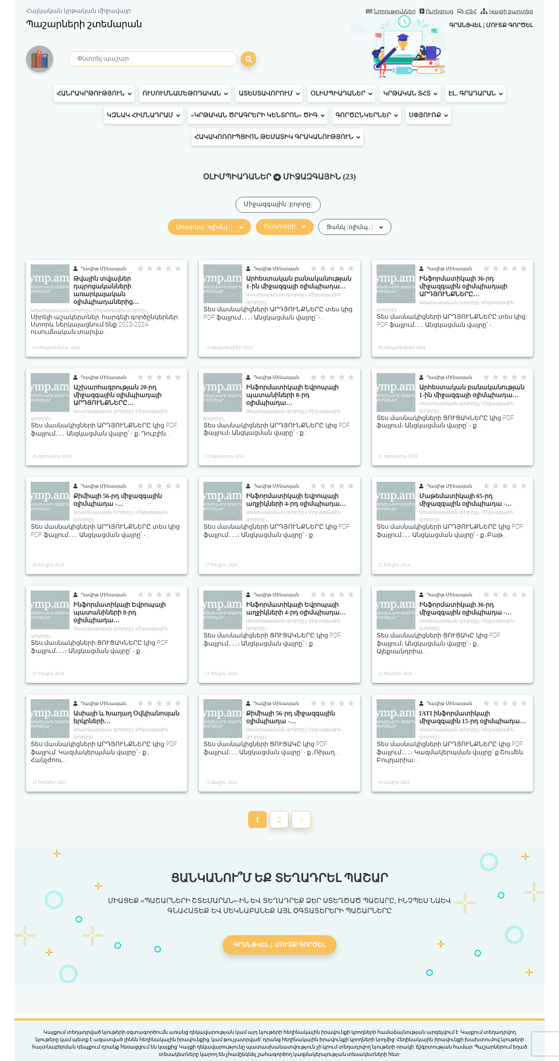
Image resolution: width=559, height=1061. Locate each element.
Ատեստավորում (269, 93)
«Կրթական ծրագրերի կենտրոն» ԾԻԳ (258, 115)
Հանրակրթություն (94, 93)
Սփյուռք (428, 115)
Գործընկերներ (366, 115)
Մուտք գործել (507, 25)
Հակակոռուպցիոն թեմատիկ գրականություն (277, 137)
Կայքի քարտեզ (507, 11)
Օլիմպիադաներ (341, 93)
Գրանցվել (459, 25)
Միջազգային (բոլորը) (278, 204)
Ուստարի (285, 226)
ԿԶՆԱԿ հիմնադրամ (143, 115)
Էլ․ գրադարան (475, 93)
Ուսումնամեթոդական (185, 93)
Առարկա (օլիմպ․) (209, 227)
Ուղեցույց (436, 11)
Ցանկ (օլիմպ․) (354, 227)
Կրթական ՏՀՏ (410, 93)
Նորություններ (391, 11)
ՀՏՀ (467, 11)
